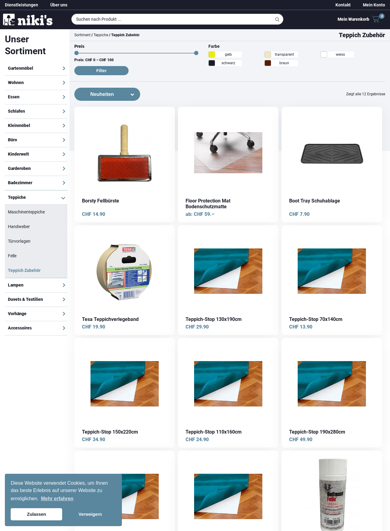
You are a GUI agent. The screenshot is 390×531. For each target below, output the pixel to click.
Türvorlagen (19, 241)
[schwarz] (211, 63)
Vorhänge (17, 313)
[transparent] (267, 54)
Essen (14, 96)
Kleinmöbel (19, 125)
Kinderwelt (18, 154)
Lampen (15, 285)
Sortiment (82, 35)
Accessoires (20, 327)
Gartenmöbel (20, 68)
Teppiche (17, 197)
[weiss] (324, 54)
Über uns (58, 4)
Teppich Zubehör (24, 270)
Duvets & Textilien (25, 299)
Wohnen (16, 82)
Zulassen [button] (36, 514)
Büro (12, 139)
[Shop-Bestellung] (107, 94)
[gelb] (211, 54)
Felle (12, 255)
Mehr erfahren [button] (57, 498)
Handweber (19, 226)
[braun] (267, 63)
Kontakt (343, 4)
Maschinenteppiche (26, 211)
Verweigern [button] (90, 514)
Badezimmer (20, 182)
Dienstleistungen (21, 4)
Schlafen (16, 111)
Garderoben (19, 168)
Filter (101, 70)
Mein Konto (374, 4)
